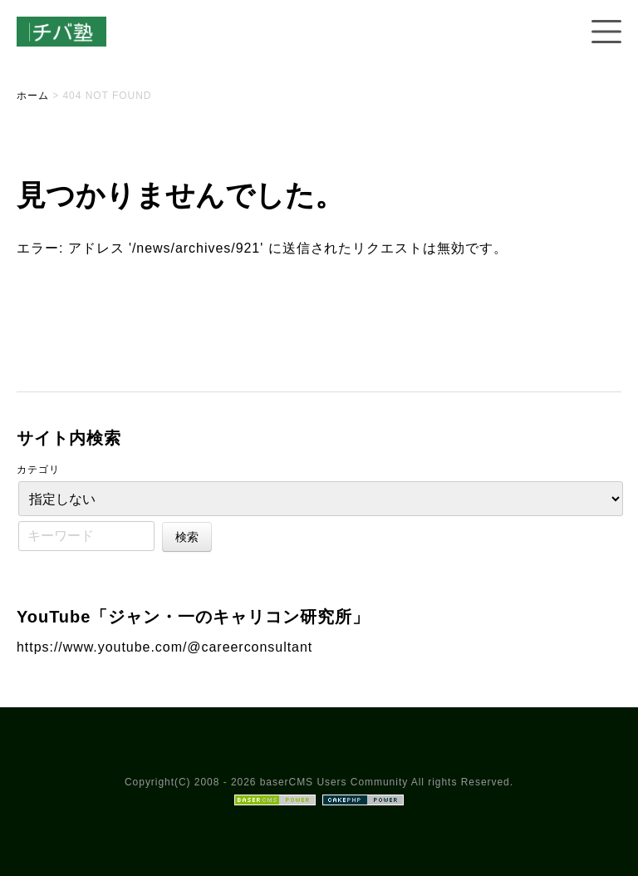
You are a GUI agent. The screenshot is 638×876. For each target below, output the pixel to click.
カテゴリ (38, 469)
